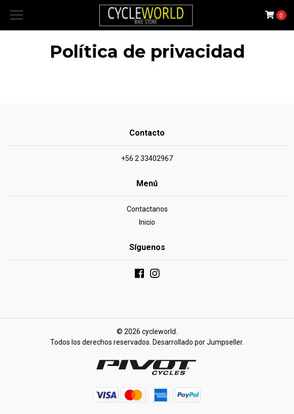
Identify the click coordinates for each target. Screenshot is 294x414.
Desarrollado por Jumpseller (197, 342)
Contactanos (147, 209)
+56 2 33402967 (147, 158)
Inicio (147, 222)
